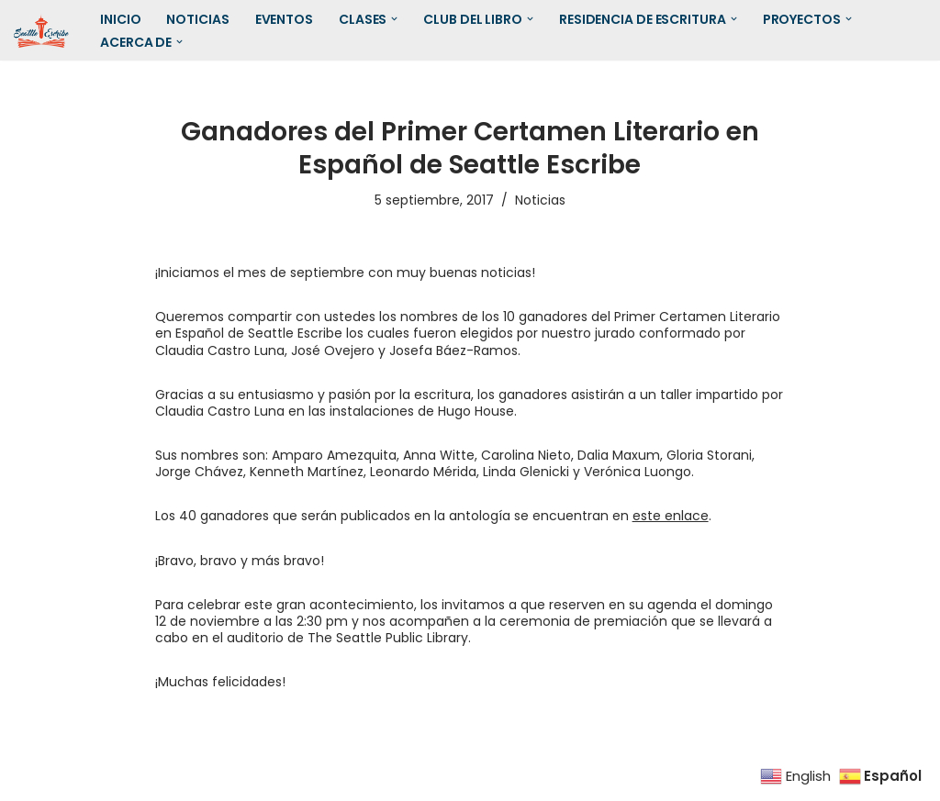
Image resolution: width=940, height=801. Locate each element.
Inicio (120, 19)
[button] (394, 19)
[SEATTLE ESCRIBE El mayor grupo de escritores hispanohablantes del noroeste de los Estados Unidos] (41, 31)
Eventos (284, 19)
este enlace (670, 515)
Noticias (197, 19)
